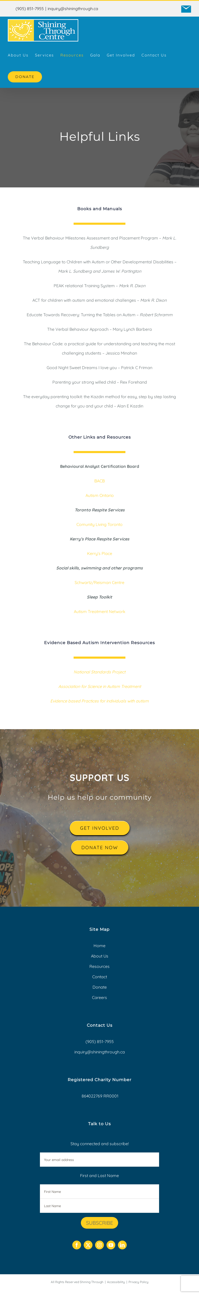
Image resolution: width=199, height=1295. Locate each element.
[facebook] (76, 1245)
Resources (99, 966)
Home (99, 945)
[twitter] (88, 1245)
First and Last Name (99, 1175)
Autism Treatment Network (99, 611)
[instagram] (99, 1245)
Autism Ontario (100, 495)
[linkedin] (122, 1245)
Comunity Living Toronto (99, 524)
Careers (99, 997)
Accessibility (116, 1282)
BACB (99, 480)
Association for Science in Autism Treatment (99, 686)
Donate (100, 987)
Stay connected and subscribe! (99, 1154)
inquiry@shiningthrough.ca (73, 8)
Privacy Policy (138, 1282)
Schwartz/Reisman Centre (99, 582)
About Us (99, 956)
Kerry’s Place (99, 553)
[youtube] (110, 1245)
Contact (99, 976)
